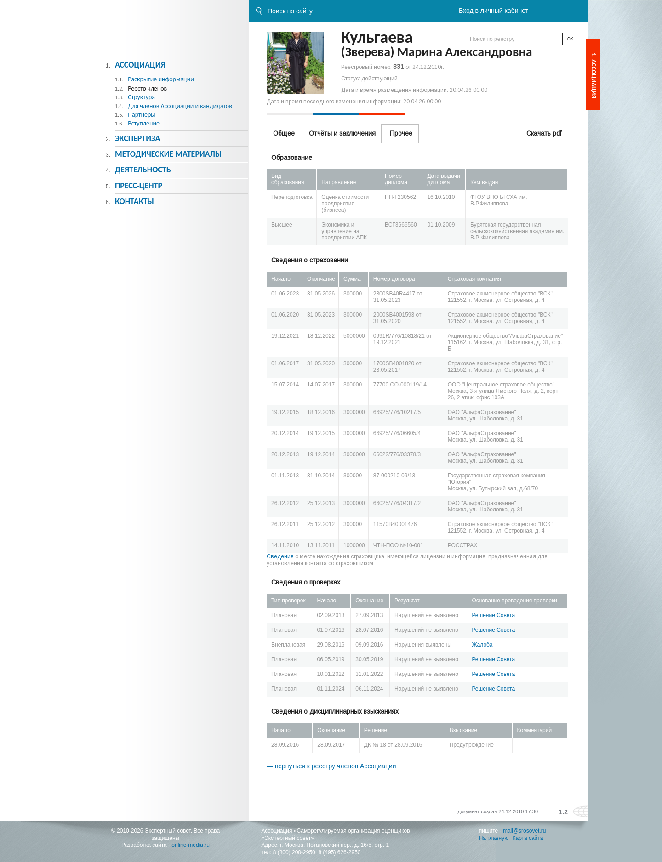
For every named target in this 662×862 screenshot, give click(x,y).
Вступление (144, 123)
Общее (284, 133)
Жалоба (482, 644)
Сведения (280, 556)
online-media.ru (190, 845)
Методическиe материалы (168, 154)
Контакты (134, 201)
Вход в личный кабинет (493, 10)
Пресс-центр (138, 186)
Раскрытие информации (161, 79)
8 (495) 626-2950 (339, 852)
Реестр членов (147, 88)
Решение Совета (493, 615)
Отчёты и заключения (342, 133)
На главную (493, 838)
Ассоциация (140, 65)
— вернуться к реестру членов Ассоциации (331, 766)
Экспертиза (137, 138)
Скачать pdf (543, 133)
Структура (141, 97)
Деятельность (143, 169)
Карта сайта (528, 838)
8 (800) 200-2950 (294, 852)
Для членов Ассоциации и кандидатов (180, 106)
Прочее (401, 133)
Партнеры (141, 115)
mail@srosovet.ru (524, 831)
